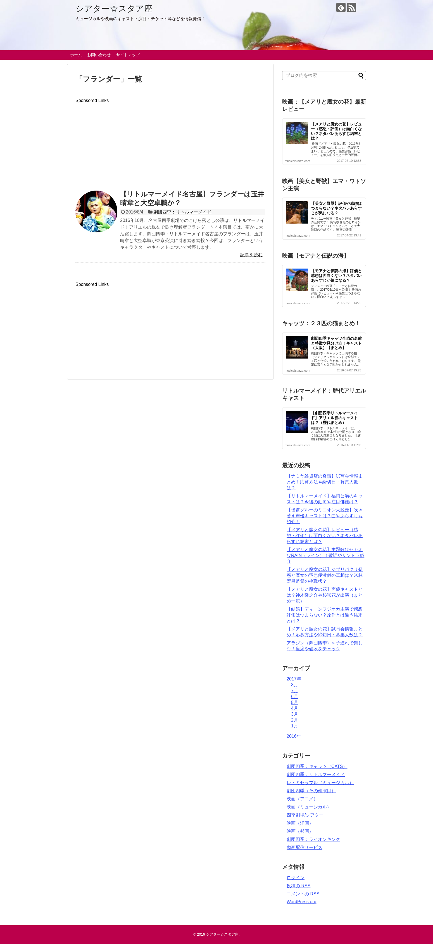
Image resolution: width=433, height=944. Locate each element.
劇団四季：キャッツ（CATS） (317, 766)
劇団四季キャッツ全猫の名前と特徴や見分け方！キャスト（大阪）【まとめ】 (336, 343)
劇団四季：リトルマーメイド (182, 212)
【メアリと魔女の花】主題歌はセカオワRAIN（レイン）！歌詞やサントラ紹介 (325, 555)
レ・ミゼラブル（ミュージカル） (320, 782)
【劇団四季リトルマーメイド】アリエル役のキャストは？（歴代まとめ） (334, 418)
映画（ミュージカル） (309, 807)
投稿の (298, 885)
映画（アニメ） (302, 798)
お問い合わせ (99, 55)
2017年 (294, 679)
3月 (294, 714)
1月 (294, 726)
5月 (294, 702)
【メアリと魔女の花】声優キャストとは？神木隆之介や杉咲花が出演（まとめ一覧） (325, 595)
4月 (294, 708)
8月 (294, 684)
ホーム (76, 55)
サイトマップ (128, 55)
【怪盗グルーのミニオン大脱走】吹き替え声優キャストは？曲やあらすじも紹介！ (325, 515)
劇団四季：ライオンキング (313, 839)
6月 (294, 696)
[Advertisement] (170, 142)
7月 (294, 690)
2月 (294, 720)
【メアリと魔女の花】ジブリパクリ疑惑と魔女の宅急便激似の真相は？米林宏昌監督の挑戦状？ (325, 575)
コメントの (303, 893)
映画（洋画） (300, 823)
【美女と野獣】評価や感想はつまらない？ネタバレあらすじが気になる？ (336, 208)
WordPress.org (301, 901)
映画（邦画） (300, 831)
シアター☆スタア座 (114, 8)
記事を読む (251, 254)
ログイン (295, 877)
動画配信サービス (304, 847)
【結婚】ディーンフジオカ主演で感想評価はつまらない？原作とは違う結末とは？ (325, 615)
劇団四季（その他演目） (311, 790)
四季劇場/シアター (305, 815)
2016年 (294, 736)
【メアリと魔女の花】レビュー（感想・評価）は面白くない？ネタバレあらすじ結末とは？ (336, 131)
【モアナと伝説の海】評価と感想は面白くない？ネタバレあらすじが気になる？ (336, 276)
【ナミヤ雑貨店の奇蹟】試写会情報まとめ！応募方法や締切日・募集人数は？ (325, 482)
